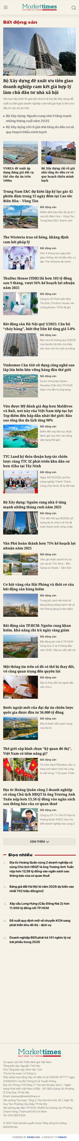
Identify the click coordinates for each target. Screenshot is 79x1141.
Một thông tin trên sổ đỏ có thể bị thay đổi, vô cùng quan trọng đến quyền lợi (39, 669)
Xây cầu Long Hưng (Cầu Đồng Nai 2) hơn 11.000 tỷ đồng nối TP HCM (39, 906)
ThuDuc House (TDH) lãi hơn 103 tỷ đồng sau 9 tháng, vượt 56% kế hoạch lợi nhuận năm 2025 (39, 283)
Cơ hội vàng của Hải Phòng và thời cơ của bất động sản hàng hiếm (38, 586)
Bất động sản (48, 207)
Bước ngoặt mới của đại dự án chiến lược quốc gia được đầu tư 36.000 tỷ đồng (38, 709)
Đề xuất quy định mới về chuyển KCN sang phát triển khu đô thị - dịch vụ (39, 923)
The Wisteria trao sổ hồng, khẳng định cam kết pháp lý (36, 239)
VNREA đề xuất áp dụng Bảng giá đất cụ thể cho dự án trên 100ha (18, 174)
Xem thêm (39, 841)
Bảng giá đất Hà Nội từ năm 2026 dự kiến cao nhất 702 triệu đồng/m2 (41, 889)
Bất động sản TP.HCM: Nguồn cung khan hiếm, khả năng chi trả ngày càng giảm (37, 627)
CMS (33, 1137)
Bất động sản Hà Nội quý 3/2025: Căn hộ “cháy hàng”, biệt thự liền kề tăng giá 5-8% (39, 326)
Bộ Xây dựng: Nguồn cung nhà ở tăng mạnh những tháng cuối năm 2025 (38, 118)
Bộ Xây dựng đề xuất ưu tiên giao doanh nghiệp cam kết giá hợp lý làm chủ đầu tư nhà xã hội (38, 86)
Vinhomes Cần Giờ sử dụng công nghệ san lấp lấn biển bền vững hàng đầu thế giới (39, 367)
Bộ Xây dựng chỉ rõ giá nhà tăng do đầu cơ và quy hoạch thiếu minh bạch (40, 129)
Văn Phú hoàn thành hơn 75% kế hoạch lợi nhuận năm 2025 (39, 545)
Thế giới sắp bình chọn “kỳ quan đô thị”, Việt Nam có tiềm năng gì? (37, 751)
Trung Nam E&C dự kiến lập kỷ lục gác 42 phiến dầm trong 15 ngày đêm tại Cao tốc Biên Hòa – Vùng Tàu (38, 196)
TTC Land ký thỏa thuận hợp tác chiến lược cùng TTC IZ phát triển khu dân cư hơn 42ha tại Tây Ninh (36, 461)
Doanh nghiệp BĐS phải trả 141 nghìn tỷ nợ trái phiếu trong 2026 (40, 940)
